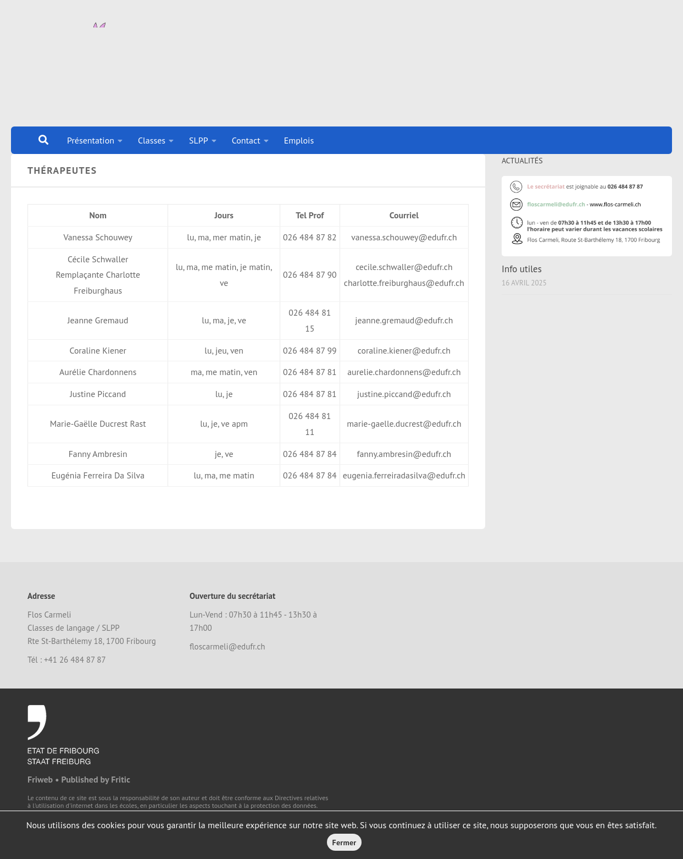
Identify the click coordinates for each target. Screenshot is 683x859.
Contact (246, 140)
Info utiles (522, 283)
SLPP (198, 140)
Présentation (90, 140)
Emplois (299, 140)
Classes (151, 140)
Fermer (344, 842)
